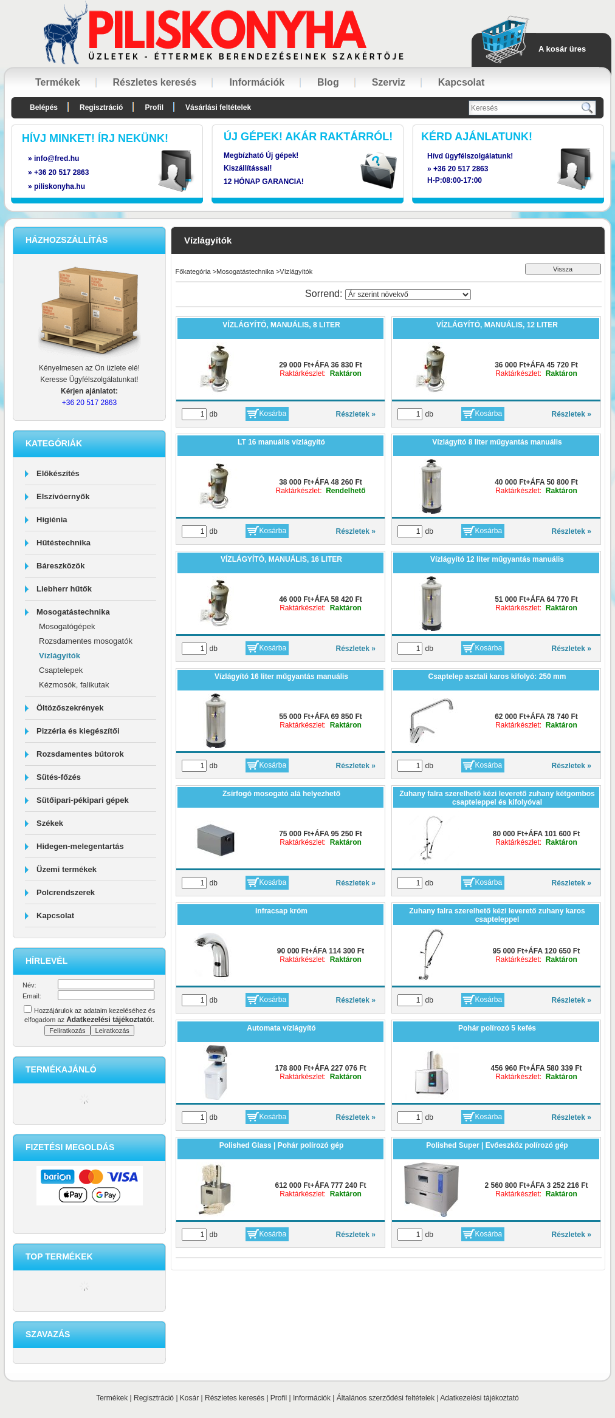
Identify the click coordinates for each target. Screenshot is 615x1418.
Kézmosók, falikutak (74, 684)
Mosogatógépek (67, 626)
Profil (278, 1398)
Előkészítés (58, 473)
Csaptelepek (61, 670)
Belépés (44, 107)
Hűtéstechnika (63, 542)
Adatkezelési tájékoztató (479, 1398)
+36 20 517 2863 (460, 169)
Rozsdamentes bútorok (80, 753)
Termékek (112, 1398)
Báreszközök (60, 565)
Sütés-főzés (58, 777)
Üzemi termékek (66, 869)
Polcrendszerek (65, 892)
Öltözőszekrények (70, 707)
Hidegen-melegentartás (80, 846)
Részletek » (356, 414)
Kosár (189, 1398)
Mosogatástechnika (73, 611)
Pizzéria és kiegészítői (78, 730)
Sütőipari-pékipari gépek (82, 800)
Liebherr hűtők (64, 588)
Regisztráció (154, 1398)
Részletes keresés (234, 1398)
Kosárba (273, 413)
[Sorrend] (408, 294)
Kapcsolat (55, 915)
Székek (49, 823)
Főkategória (193, 271)
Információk (312, 1398)
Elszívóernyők (62, 496)
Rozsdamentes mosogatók (85, 641)
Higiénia (51, 519)
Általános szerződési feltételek (386, 1398)
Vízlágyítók (59, 655)
